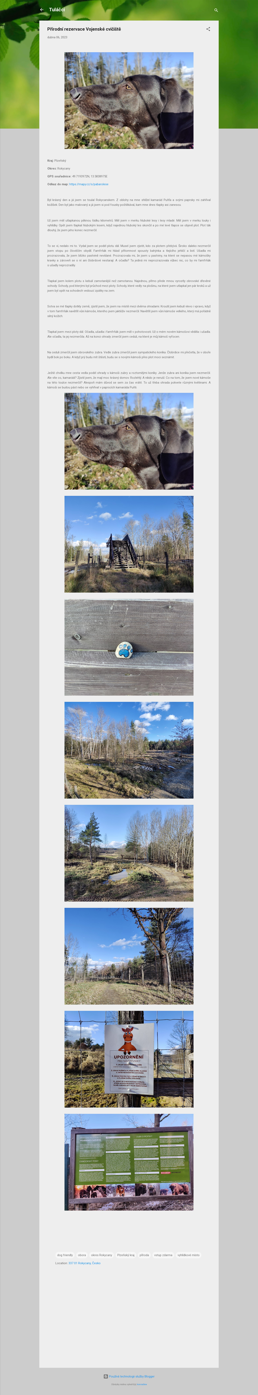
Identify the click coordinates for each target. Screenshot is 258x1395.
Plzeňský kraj (125, 1255)
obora (82, 1255)
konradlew (142, 1384)
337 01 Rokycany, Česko (85, 1263)
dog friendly (65, 1255)
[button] (208, 30)
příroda (144, 1255)
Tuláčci (57, 9)
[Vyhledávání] (216, 11)
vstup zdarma (163, 1255)
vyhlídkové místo (189, 1255)
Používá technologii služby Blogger (129, 1376)
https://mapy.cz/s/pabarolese (88, 184)
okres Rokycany (101, 1255)
